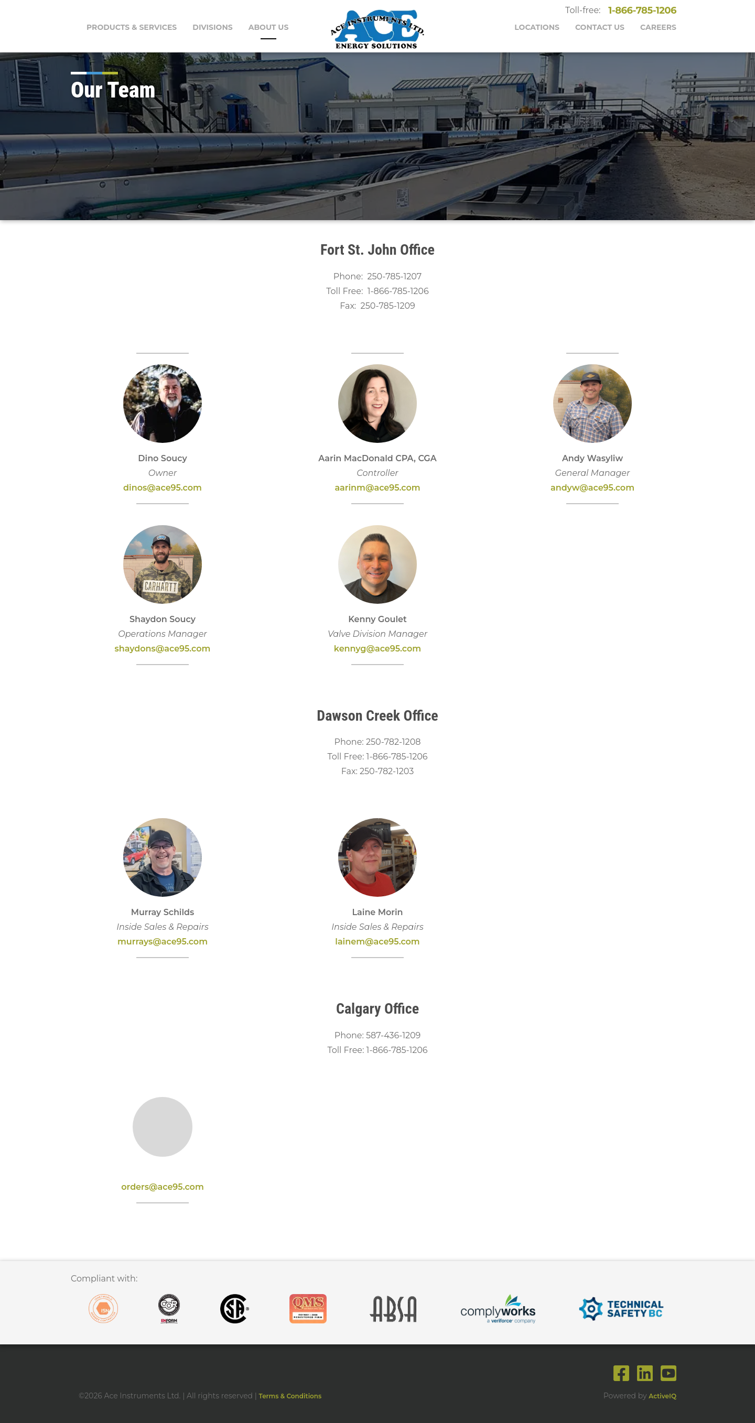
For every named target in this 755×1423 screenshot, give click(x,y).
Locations (536, 27)
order (133, 1187)
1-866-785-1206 (640, 10)
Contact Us (599, 27)
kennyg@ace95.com (377, 649)
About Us (269, 27)
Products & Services (132, 27)
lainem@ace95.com (377, 942)
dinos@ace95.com (162, 488)
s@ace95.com (174, 1187)
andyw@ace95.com (592, 488)
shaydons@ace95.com (163, 649)
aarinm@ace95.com (377, 488)
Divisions (212, 27)
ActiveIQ (662, 1396)
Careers (658, 27)
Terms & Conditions (290, 1396)
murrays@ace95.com (162, 942)
